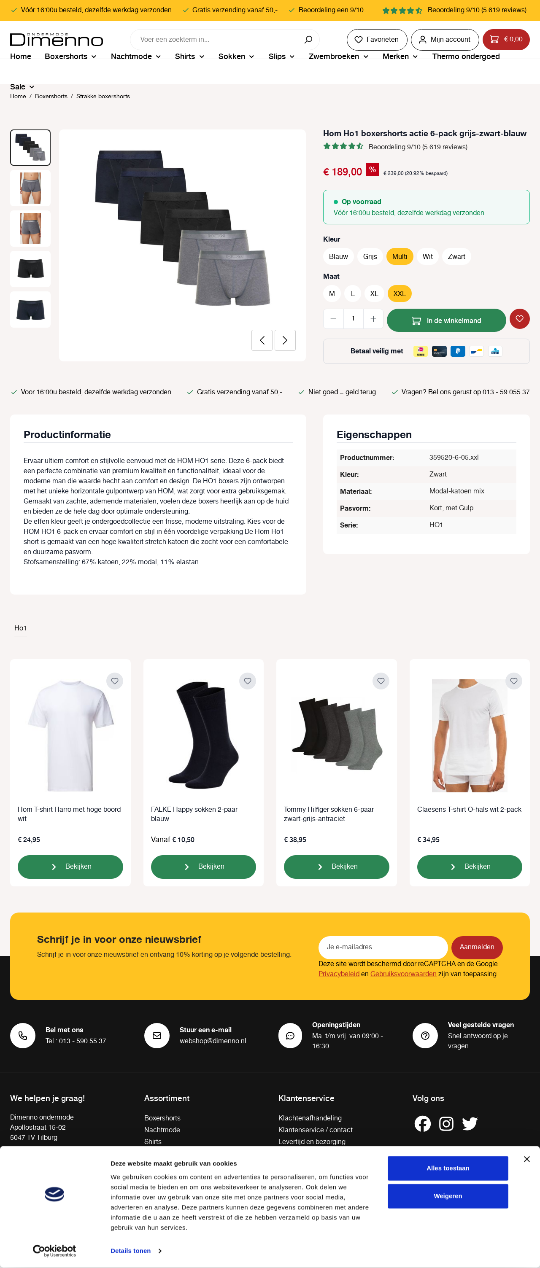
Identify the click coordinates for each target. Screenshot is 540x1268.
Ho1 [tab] (20, 628)
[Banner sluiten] (527, 1160)
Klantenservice (306, 1098)
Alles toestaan (448, 1169)
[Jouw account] (445, 40)
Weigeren (448, 1196)
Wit (428, 257)
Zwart (456, 257)
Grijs (370, 257)
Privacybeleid (339, 974)
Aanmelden (477, 947)
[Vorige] (262, 340)
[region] (158, 245)
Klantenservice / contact (315, 1130)
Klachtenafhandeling (310, 1118)
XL (374, 294)
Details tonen (131, 1251)
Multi (400, 257)
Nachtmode (162, 1130)
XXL (400, 294)
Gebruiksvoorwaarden (403, 974)
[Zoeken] (309, 39)
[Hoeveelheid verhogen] (373, 319)
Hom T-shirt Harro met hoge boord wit (69, 814)
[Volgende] (285, 340)
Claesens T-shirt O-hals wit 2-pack (469, 810)
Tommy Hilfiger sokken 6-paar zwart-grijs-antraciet (329, 814)
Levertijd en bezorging (312, 1142)
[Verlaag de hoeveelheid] (333, 319)
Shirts (153, 1142)
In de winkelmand (446, 319)
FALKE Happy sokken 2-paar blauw (194, 814)
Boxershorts (162, 1118)
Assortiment (166, 1098)
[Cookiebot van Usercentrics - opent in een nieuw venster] (55, 1251)
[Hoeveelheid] (353, 319)
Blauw (338, 257)
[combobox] (214, 39)
